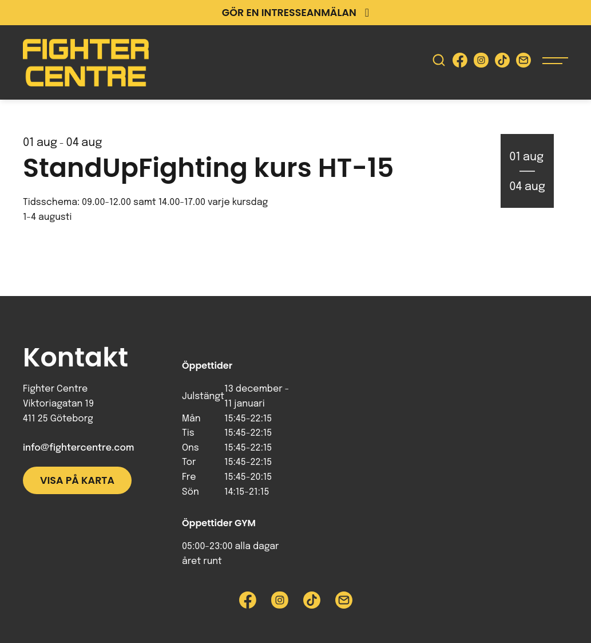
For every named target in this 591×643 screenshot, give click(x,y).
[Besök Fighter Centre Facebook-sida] (460, 63)
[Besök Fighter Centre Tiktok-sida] (502, 63)
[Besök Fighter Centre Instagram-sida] (481, 63)
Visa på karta (77, 480)
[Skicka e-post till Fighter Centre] (523, 63)
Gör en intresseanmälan (295, 12)
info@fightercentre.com (78, 448)
